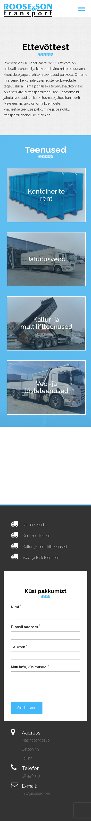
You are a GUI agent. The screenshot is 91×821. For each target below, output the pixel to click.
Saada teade (26, 708)
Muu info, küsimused (30, 666)
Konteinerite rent (36, 535)
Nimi (16, 606)
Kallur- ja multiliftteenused (45, 546)
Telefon (19, 647)
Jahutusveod (33, 524)
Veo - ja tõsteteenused (41, 557)
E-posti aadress (25, 626)
